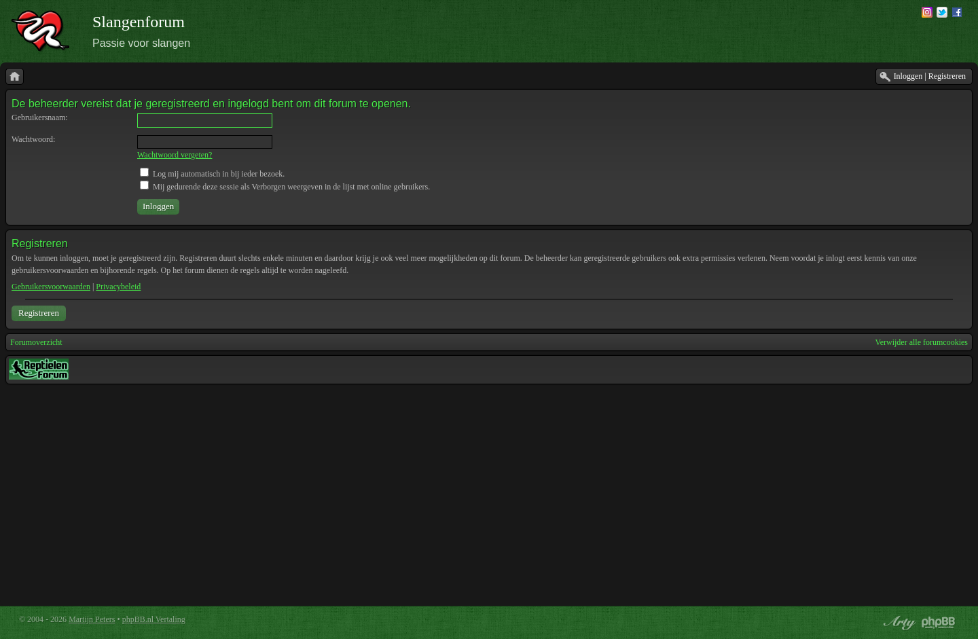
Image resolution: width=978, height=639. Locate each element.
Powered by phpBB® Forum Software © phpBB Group (938, 622)
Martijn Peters (92, 619)
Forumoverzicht (36, 342)
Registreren (38, 313)
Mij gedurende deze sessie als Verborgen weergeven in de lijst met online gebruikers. (285, 186)
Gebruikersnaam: (40, 117)
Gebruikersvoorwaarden (51, 286)
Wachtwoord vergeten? (174, 155)
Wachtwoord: (33, 139)
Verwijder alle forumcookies (921, 342)
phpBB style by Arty (897, 622)
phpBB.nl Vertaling (153, 619)
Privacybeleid (118, 286)
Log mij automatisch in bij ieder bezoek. (212, 174)
